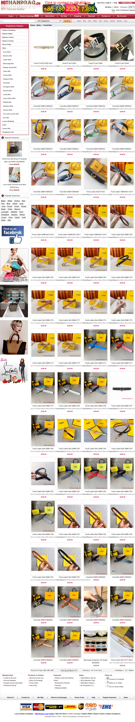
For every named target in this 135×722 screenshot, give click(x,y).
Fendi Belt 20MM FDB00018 (43, 106)
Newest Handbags (29, 16)
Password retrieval (10, 685)
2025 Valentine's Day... (88, 680)
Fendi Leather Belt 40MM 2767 (121, 406)
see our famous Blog (114, 686)
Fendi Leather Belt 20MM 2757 (69, 534)
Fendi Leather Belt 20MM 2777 (69, 320)
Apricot (112, 21)
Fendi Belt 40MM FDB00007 (122, 577)
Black (79, 21)
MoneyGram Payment (62, 683)
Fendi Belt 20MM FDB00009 (69, 192)
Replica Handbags (8, 30)
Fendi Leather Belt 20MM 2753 (69, 577)
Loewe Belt (6, 94)
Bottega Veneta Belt (9, 67)
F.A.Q (116, 7)
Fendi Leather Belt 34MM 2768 (95, 406)
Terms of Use (79, 697)
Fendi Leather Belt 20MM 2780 (95, 277)
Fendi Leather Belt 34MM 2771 (121, 363)
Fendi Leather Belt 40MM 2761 (69, 491)
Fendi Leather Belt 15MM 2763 (121, 448)
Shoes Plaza (6, 44)
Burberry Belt (7, 56)
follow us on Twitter (114, 683)
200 (52, 670)
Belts (4, 48)
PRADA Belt (7, 102)
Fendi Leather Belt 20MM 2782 (43, 277)
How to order (127, 3)
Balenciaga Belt (8, 63)
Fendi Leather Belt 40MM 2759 (121, 491)
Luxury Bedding (8, 121)
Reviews (108, 7)
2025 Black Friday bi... (88, 683)
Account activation (10, 680)
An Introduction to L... (88, 685)
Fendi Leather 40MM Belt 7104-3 (43, 234)
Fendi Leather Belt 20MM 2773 (69, 363)
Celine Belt (6, 71)
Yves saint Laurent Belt (11, 114)
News (126, 697)
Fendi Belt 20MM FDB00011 (122, 149)
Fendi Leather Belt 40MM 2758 (43, 534)
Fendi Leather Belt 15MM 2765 (69, 448)
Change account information (13, 683)
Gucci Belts (7, 52)
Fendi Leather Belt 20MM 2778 (43, 320)
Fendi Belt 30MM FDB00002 (43, 660)
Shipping (77, 16)
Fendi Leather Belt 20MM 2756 (95, 534)
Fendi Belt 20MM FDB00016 (95, 106)
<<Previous (118, 670)
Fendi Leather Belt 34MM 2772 (95, 363)
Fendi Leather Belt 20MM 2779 (121, 277)
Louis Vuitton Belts (9, 98)
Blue (84, 21)
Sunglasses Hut (8, 132)
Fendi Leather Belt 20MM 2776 (95, 320)
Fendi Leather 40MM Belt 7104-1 (96, 234)
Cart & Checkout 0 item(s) (125, 10)
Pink (89, 21)
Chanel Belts (7, 75)
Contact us (106, 16)
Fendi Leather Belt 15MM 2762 (43, 491)
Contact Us (26, 697)
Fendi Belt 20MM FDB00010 (43, 192)
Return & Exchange (35, 680)
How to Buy (33, 685)
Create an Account (10, 678)
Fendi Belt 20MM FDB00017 (69, 106)
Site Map (40, 697)
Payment (91, 16)
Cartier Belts (7, 60)
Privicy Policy (33, 683)
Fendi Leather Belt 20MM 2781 (69, 277)
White (95, 21)
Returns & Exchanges (59, 697)
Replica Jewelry (8, 41)
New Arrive (49, 16)
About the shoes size (36, 678)
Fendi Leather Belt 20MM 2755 (121, 534)
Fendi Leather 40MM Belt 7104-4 (122, 192)
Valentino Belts (8, 106)
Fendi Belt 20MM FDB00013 (69, 149)
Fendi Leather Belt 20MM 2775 (121, 320)
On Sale (64, 16)
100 (44, 670)
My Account (122, 16)
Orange (119, 21)
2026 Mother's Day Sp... (89, 678)
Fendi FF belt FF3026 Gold (43, 63)
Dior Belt (6, 118)
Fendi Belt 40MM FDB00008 (95, 577)
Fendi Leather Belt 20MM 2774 (43, 363)
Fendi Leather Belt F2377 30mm (122, 660)
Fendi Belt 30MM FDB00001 (69, 660)
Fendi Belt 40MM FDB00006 (43, 620)
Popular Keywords (109, 697)
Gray (4, 206)
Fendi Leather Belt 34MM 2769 (69, 406)
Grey (125, 21)
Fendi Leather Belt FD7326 (96, 192)
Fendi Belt (6, 83)
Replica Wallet (7, 34)
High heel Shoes (61, 714)
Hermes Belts (7, 90)
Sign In (108, 3)
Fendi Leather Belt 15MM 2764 (95, 448)
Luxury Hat (6, 128)
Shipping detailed (61, 688)
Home (11, 16)
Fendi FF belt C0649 (122, 63)
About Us (10, 697)
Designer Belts (8, 79)
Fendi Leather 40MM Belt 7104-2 (69, 234)
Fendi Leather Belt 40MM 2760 (95, 491)
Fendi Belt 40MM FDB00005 (69, 620)
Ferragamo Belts (8, 87)
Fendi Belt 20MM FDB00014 (43, 149)
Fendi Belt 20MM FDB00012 (95, 149)
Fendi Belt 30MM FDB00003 (122, 620)
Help (115, 3)
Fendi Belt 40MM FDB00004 (95, 620)
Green (106, 21)
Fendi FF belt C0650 (95, 63)
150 (48, 670)
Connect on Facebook (115, 679)
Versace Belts (7, 110)
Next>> (131, 670)
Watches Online (8, 37)
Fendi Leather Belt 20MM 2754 (43, 577)
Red (100, 21)
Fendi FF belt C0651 (69, 63)
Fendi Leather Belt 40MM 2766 (43, 448)
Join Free (100, 3)
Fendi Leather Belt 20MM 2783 (121, 234)
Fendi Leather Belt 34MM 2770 (43, 406)
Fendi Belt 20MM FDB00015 (122, 106)
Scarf (4, 125)
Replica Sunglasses (113, 714)
